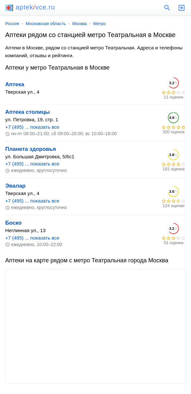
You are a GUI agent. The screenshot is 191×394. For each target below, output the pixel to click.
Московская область (46, 23)
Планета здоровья (30, 149)
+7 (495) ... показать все (32, 127)
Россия (12, 23)
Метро (99, 23)
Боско (13, 223)
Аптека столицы (27, 112)
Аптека (14, 84)
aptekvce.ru (30, 7)
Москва (79, 23)
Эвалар (15, 186)
